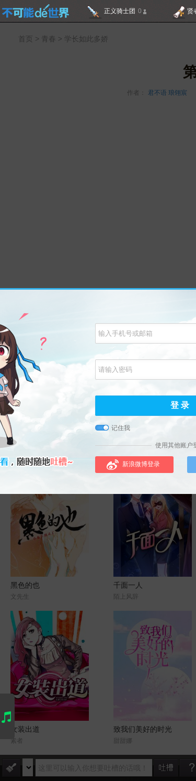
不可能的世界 (35, 11)
